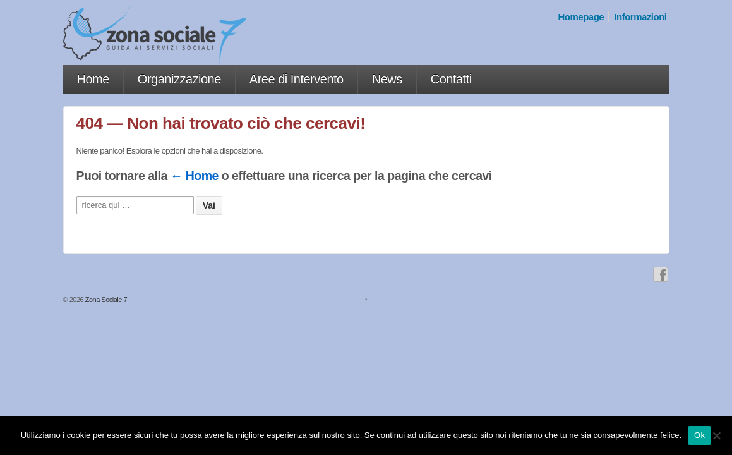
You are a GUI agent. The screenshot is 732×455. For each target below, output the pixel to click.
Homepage (581, 16)
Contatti (451, 79)
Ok (699, 435)
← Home (195, 176)
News (387, 79)
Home (93, 79)
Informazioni (640, 16)
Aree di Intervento (296, 79)
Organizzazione (179, 79)
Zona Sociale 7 (105, 299)
